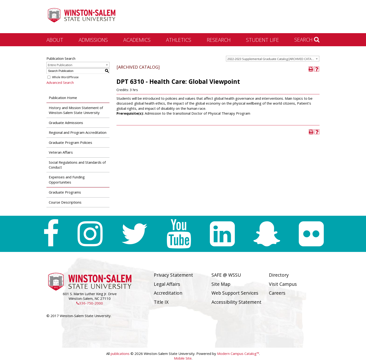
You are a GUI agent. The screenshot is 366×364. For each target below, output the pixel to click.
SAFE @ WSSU (226, 275)
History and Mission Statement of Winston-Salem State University (76, 110)
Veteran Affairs (61, 152)
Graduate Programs (65, 192)
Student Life (262, 39)
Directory (279, 275)
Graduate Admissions (66, 122)
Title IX (161, 302)
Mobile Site (183, 358)
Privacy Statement (173, 275)
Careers (277, 293)
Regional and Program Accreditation (77, 132)
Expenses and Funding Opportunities (67, 179)
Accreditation (168, 293)
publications (120, 353)
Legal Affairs (167, 284)
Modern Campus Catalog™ (238, 353)
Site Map (220, 284)
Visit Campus (283, 284)
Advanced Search (60, 82)
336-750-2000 (89, 303)
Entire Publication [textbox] (60, 65)
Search (307, 39)
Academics (137, 39)
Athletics (178, 39)
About (54, 39)
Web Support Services (234, 293)
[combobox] (272, 58)
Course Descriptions (65, 202)
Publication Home (63, 97)
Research (219, 39)
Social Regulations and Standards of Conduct (77, 165)
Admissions (93, 39)
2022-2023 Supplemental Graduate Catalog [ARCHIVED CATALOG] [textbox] (272, 59)
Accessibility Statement (236, 302)
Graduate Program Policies (70, 142)
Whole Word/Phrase (65, 77)
